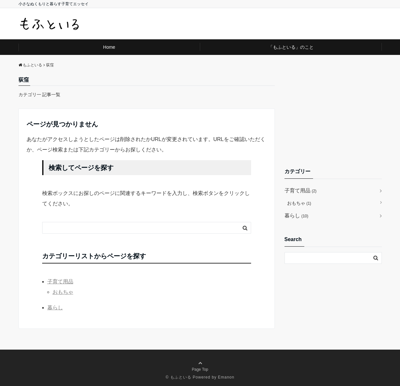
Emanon (226, 377)
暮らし (55, 307)
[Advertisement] (333, 116)
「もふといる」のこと (291, 47)
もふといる (180, 377)
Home (109, 47)
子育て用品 (60, 281)
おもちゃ (63, 292)
